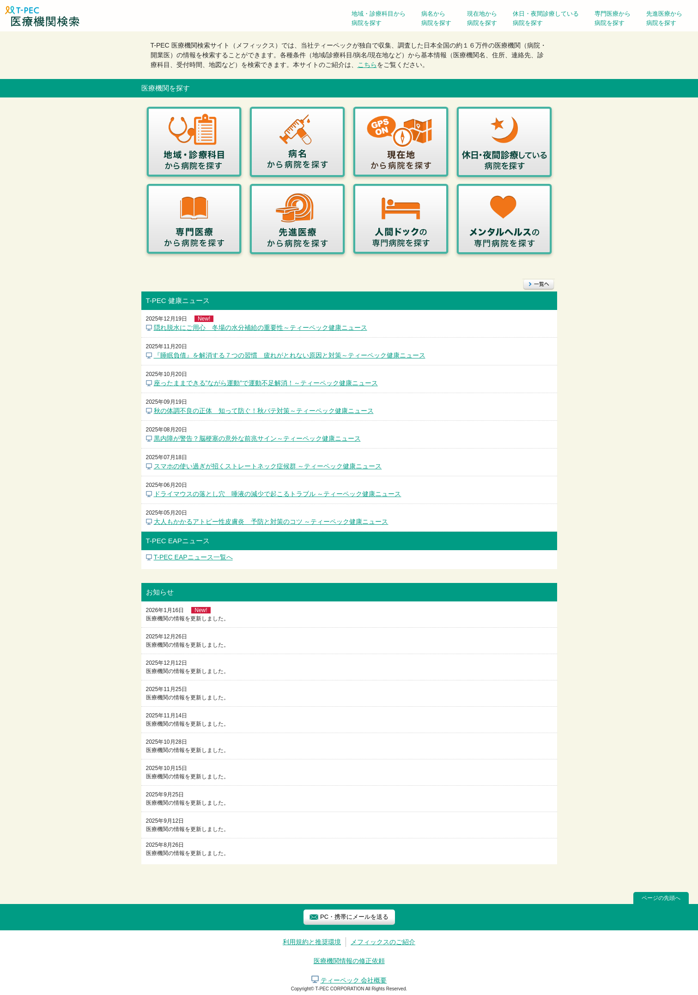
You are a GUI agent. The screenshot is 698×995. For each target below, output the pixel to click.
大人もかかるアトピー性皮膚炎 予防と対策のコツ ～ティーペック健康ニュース (271, 521)
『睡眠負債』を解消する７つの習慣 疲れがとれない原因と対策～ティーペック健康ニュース (289, 355)
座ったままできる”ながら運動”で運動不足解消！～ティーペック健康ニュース (266, 383)
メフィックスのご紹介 (383, 942)
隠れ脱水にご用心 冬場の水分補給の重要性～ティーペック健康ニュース (260, 327)
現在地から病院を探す (482, 18)
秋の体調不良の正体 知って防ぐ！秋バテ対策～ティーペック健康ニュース (264, 410)
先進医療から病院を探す (664, 18)
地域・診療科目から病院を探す (379, 18)
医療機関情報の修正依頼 (349, 961)
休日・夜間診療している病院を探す (546, 18)
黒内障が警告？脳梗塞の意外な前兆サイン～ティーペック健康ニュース (257, 438)
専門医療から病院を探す (613, 18)
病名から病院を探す (436, 18)
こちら (367, 64)
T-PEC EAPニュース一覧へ (193, 557)
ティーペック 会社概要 (354, 980)
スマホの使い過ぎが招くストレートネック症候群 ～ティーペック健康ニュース (268, 466)
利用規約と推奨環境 (312, 942)
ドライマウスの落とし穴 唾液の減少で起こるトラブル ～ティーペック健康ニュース (277, 494)
